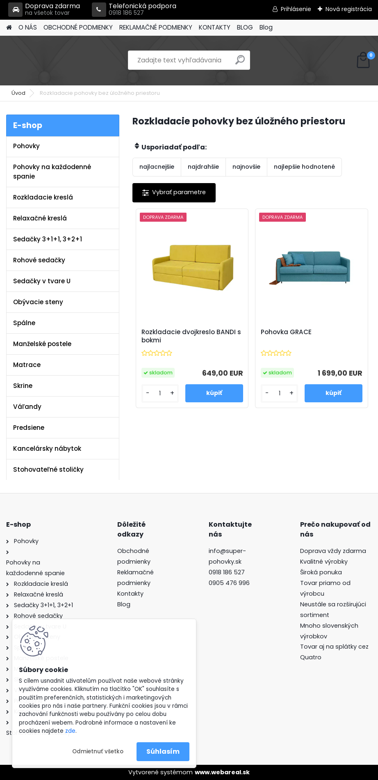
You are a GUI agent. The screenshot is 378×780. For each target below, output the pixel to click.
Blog (266, 27)
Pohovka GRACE (286, 332)
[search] (240, 63)
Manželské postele (42, 344)
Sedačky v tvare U (42, 281)
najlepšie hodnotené (304, 167)
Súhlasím (163, 751)
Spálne (24, 323)
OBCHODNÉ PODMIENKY (78, 27)
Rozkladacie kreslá (43, 197)
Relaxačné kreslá (40, 218)
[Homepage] (9, 28)
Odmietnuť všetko (97, 751)
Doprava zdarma (44, 9)
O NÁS (27, 27)
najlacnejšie (156, 167)
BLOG (245, 27)
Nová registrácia (349, 9)
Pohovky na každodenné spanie (52, 172)
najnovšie (246, 167)
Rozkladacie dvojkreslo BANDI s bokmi (191, 336)
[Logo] (62, 60)
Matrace (27, 364)
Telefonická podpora (134, 9)
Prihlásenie (296, 9)
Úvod (18, 93)
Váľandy (27, 406)
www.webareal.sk (222, 772)
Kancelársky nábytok (47, 448)
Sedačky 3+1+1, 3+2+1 (47, 239)
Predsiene (28, 427)
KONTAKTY (214, 27)
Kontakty (130, 594)
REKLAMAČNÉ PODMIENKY (155, 27)
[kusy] (160, 393)
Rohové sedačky (39, 260)
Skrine (22, 385)
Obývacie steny (38, 302)
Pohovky (26, 146)
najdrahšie (203, 167)
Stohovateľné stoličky (48, 469)
